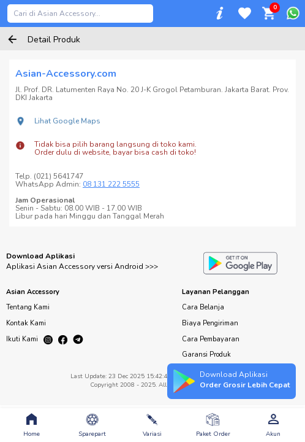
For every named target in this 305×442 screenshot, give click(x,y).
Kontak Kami (26, 323)
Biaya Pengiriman (210, 323)
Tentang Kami (28, 307)
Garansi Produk (206, 354)
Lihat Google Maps (67, 121)
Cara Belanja (203, 307)
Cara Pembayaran (210, 339)
